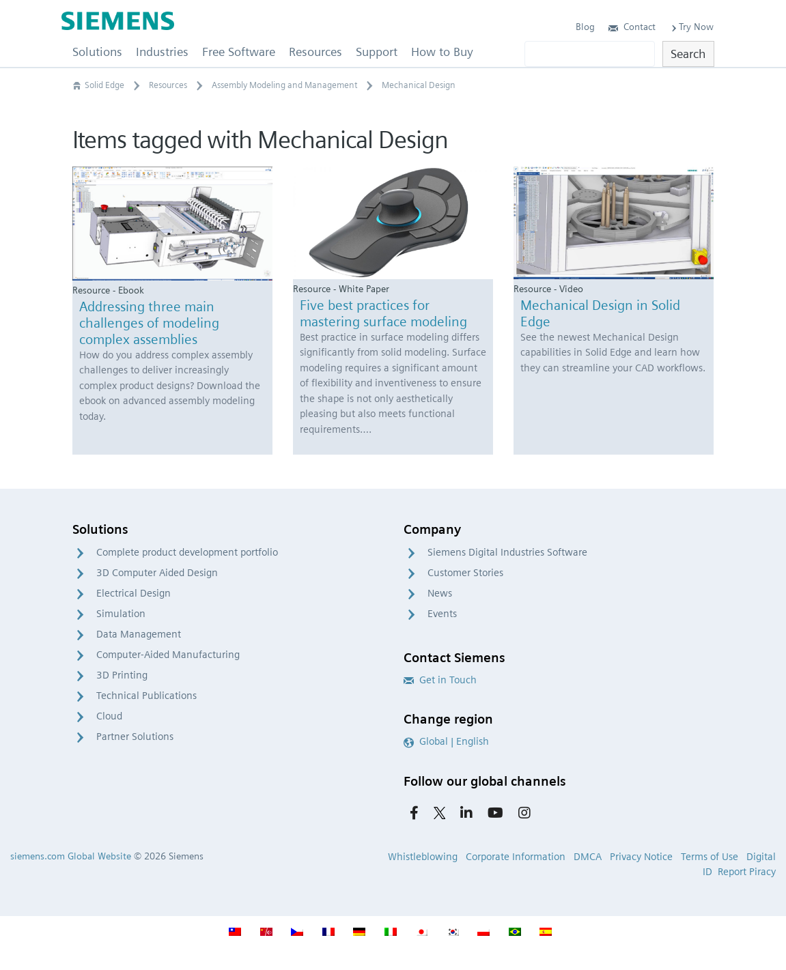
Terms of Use (709, 857)
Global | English (446, 741)
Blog (585, 26)
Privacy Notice (641, 857)
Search (688, 53)
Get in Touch (440, 680)
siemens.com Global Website (70, 856)
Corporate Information (515, 857)
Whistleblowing (423, 857)
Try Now (691, 26)
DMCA (588, 857)
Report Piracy (747, 872)
